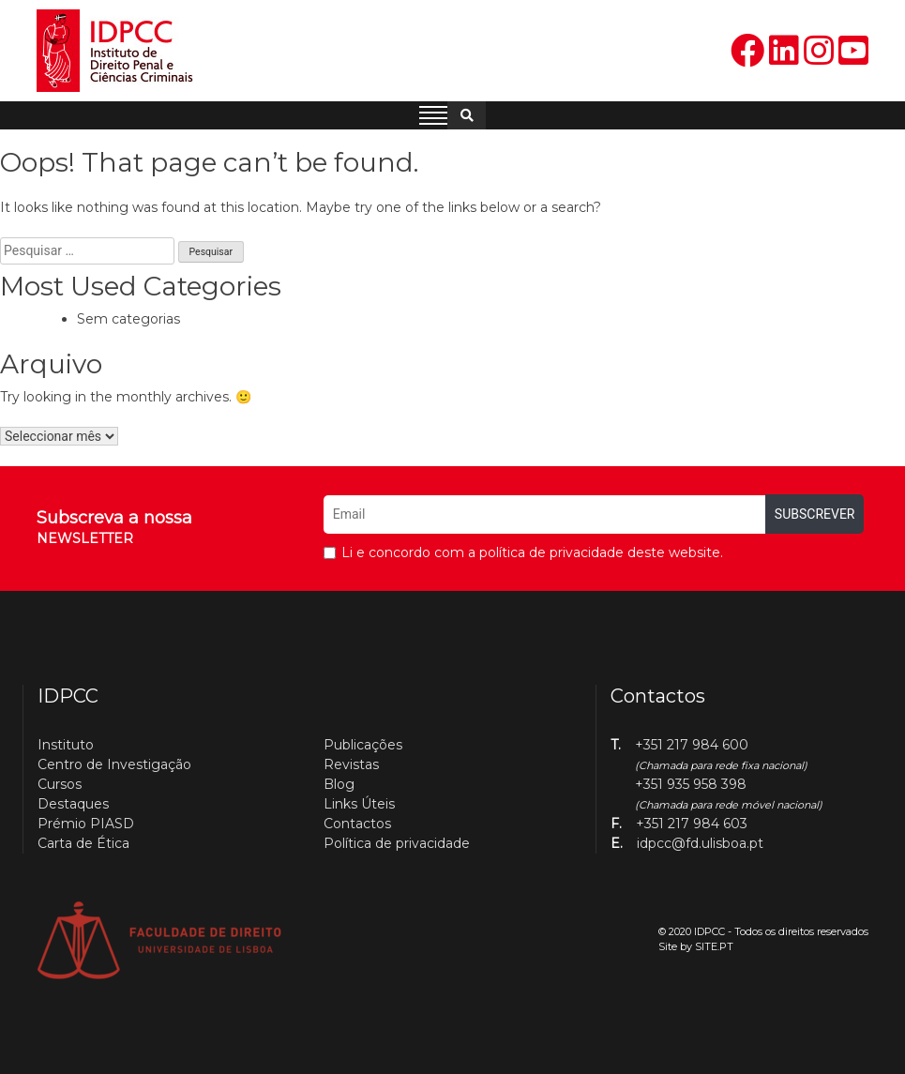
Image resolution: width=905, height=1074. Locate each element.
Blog (339, 784)
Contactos (357, 823)
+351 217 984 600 (691, 744)
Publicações (363, 744)
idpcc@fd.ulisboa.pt (700, 843)
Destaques (73, 803)
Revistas (351, 764)
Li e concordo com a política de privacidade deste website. (532, 552)
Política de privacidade (397, 843)
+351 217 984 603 (691, 823)
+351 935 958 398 (691, 784)
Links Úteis (359, 803)
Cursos (60, 784)
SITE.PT (714, 946)
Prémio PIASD (86, 823)
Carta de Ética (83, 843)
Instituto (66, 744)
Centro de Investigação (114, 764)
